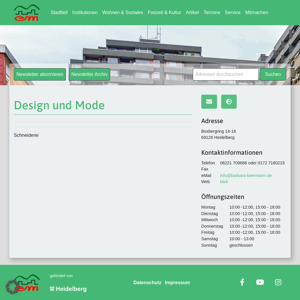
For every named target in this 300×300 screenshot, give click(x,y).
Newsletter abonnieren (39, 74)
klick (224, 181)
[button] (13, 287)
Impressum (177, 282)
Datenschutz (147, 282)
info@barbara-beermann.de (246, 175)
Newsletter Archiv (89, 74)
